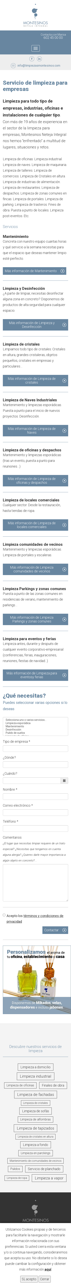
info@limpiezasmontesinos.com (38, 65)
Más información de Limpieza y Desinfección (32, 325)
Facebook (31, 58)
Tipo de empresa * (16, 741)
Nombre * (10, 789)
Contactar (51, 930)
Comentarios (34, 848)
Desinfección (35, 729)
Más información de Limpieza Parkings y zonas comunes (31, 619)
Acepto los (33, 918)
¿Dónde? (9, 757)
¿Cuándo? (10, 773)
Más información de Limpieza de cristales (32, 380)
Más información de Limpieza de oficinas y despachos (32, 480)
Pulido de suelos (35, 733)
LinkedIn (39, 58)
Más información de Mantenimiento (31, 271)
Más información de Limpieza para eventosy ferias (31, 675)
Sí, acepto (29, 1279)
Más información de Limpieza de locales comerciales (32, 525)
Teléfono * (10, 821)
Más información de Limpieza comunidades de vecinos (31, 569)
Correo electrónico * (18, 805)
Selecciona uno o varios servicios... (35, 720)
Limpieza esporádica (35, 723)
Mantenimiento (35, 726)
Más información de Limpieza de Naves (32, 430)
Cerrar (44, 1279)
